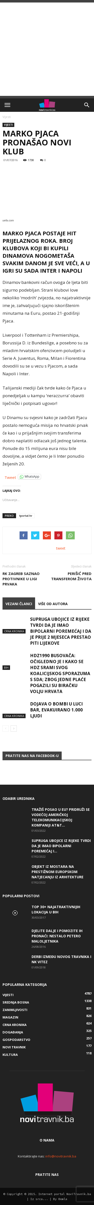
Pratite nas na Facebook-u (32, 756)
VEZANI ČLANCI (19, 603)
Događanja (13, 1032)
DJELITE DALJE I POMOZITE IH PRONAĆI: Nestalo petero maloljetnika (57, 936)
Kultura (10, 1054)
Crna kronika (14, 631)
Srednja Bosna (16, 1002)
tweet (60, 548)
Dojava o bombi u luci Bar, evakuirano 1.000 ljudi (56, 710)
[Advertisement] (47, 49)
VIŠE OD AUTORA (53, 603)
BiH (6, 667)
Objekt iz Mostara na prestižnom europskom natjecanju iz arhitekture (57, 871)
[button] (87, 105)
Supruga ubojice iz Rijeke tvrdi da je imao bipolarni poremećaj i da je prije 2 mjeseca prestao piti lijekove (60, 631)
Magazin (10, 1017)
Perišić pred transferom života (71, 576)
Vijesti (7, 117)
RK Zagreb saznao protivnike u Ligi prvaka (21, 578)
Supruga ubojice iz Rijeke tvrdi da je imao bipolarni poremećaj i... (61, 845)
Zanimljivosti (15, 1010)
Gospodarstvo (16, 1039)
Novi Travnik (14, 1047)
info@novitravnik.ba (60, 1156)
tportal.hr (25, 515)
